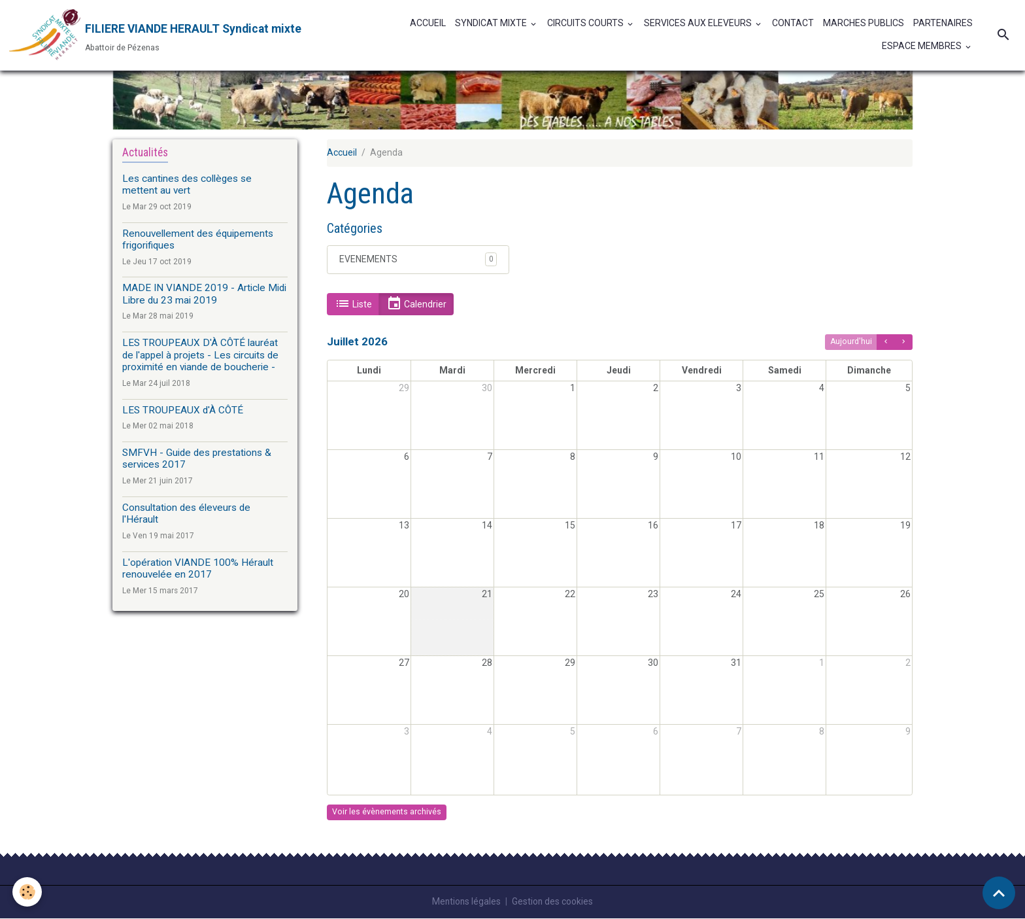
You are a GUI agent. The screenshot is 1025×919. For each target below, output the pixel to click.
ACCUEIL (428, 23)
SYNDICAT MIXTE (492, 23)
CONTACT (793, 23)
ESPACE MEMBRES (923, 46)
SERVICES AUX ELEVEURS (699, 23)
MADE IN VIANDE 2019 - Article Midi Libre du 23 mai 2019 (204, 294)
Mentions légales (466, 902)
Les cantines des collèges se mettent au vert (187, 185)
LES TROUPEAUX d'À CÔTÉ (184, 411)
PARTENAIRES (943, 23)
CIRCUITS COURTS (586, 23)
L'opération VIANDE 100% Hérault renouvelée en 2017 (197, 569)
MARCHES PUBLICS (863, 23)
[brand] (155, 35)
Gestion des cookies (553, 902)
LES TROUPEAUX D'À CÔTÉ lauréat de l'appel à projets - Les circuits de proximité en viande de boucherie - (200, 355)
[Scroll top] (999, 892)
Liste (353, 304)
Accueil (342, 153)
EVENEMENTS (368, 259)
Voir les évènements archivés (386, 812)
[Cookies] (27, 892)
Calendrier (416, 304)
